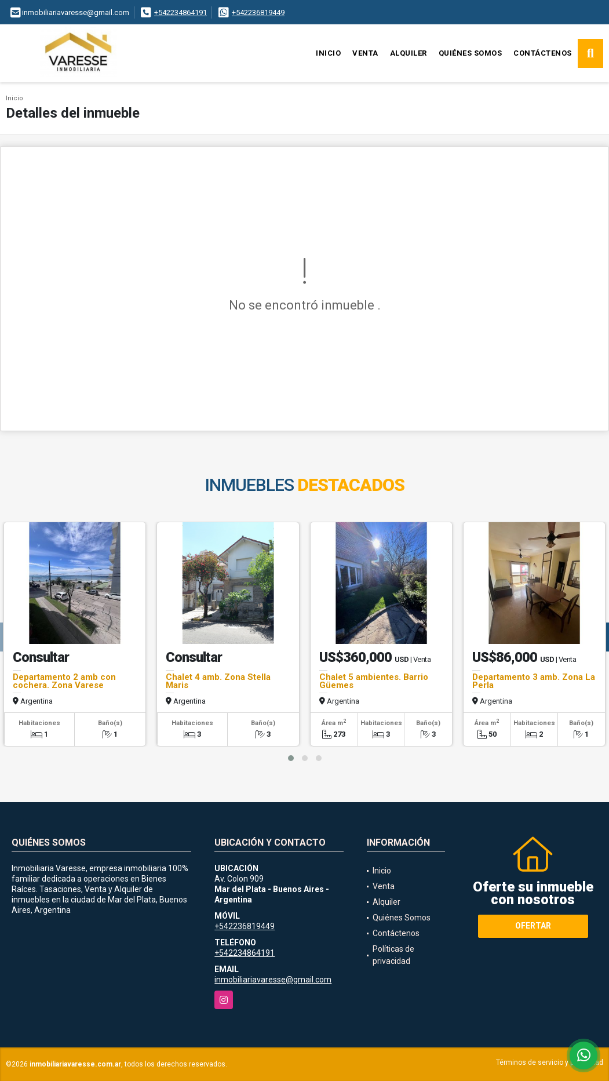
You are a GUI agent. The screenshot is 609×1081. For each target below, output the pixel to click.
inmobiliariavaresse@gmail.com (272, 979)
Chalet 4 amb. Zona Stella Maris (218, 681)
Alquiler (408, 53)
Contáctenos (542, 53)
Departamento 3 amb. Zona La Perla (533, 681)
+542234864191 (180, 12)
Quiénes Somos (470, 53)
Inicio (328, 53)
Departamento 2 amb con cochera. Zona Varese (64, 681)
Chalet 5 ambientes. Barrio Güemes (373, 681)
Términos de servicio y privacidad (549, 1062)
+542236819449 (258, 12)
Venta (365, 53)
